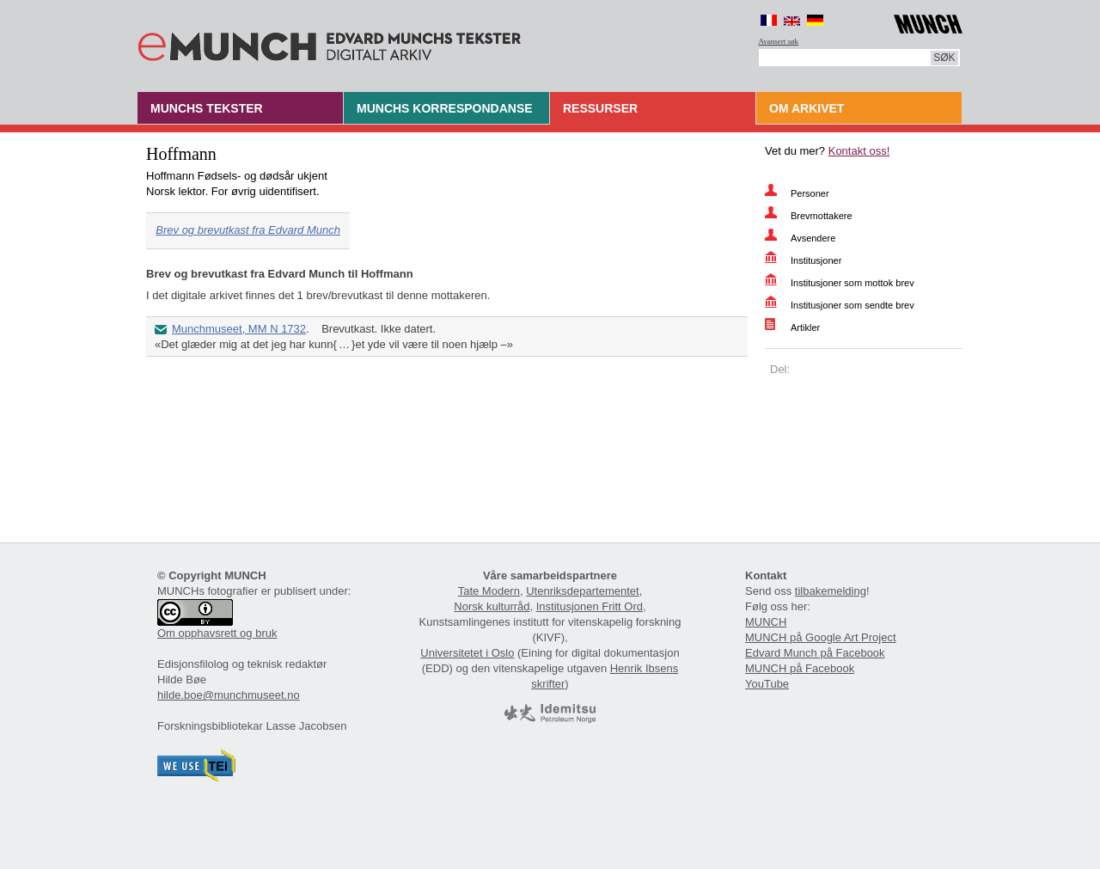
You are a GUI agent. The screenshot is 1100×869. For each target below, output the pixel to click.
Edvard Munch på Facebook (815, 652)
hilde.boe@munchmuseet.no (228, 694)
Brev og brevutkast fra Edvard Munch (248, 229)
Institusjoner (816, 260)
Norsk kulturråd (491, 606)
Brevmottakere (821, 216)
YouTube (767, 683)
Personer (810, 193)
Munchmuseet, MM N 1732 (239, 328)
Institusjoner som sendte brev (852, 305)
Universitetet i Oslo (467, 652)
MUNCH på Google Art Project (820, 637)
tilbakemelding (830, 590)
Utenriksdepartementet (582, 590)
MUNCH (765, 621)
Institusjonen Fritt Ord (589, 606)
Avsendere (813, 238)
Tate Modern (489, 590)
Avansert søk (779, 41)
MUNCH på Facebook (799, 668)
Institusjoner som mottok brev (852, 283)
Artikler (805, 327)
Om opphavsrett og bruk (217, 633)
